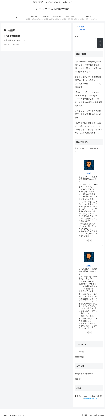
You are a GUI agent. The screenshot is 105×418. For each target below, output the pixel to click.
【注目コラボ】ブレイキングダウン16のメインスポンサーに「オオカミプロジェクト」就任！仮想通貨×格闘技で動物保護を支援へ (88, 99)
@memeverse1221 (90, 398)
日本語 (81, 27)
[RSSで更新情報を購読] (90, 240)
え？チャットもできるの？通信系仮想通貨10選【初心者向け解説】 (88, 114)
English (82, 30)
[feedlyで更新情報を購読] (87, 240)
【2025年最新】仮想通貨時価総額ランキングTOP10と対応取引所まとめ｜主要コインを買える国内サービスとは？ (88, 67)
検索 (76, 36)
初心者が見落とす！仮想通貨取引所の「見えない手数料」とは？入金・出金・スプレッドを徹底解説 (88, 82)
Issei (88, 173)
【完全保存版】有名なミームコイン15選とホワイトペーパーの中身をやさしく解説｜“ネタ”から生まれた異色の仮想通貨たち (88, 128)
